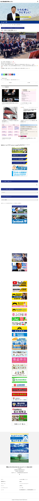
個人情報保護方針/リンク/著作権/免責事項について (28, 489)
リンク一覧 (21, 487)
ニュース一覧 (4, 79)
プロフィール (3, 483)
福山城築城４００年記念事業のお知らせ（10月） (28, 138)
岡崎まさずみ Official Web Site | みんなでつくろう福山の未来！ (19, 467)
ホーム (2, 479)
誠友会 (21, 481)
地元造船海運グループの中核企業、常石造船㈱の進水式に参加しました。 (10, 121)
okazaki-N (5, 78)
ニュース (2, 489)
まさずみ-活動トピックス (24, 479)
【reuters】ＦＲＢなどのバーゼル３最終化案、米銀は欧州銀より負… (28, 121)
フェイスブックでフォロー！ (24, 483)
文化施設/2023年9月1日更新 (6, 138)
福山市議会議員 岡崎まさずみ (7, 1)
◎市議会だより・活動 (9, 79)
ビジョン (2, 485)
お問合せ (21, 485)
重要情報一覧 (3, 481)
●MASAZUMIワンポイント (16, 79)
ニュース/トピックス (4, 487)
